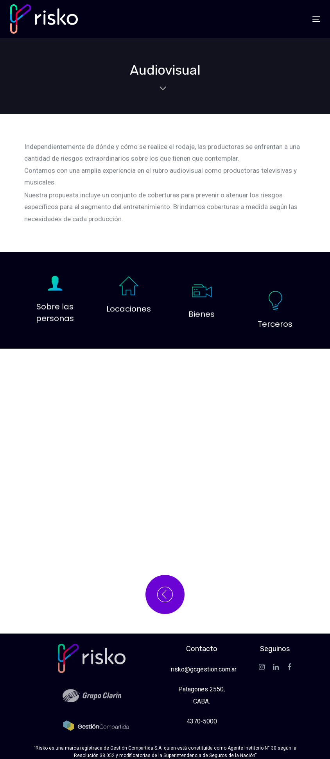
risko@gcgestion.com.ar (204, 669)
